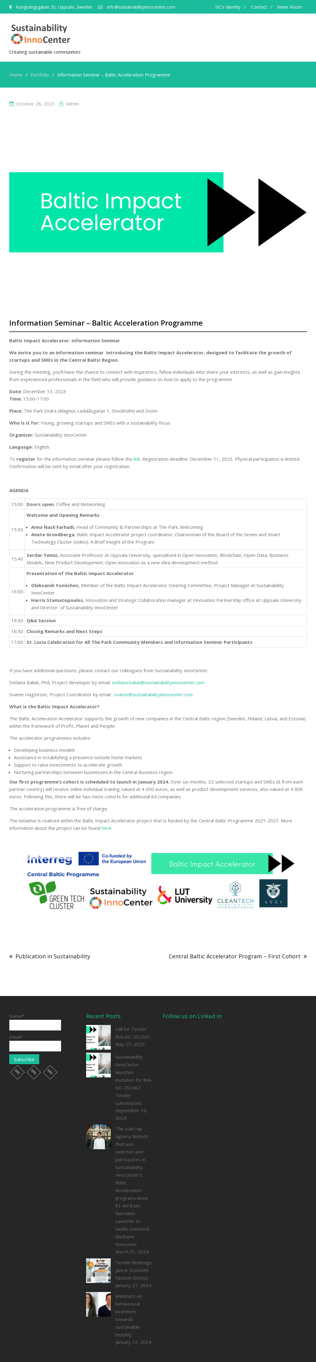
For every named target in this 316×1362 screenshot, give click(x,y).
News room (289, 7)
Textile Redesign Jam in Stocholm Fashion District (133, 1270)
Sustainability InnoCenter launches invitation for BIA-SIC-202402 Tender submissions (133, 1080)
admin (72, 104)
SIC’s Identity (227, 7)
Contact (259, 7)
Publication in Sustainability (52, 956)
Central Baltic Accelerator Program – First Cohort (235, 956)
